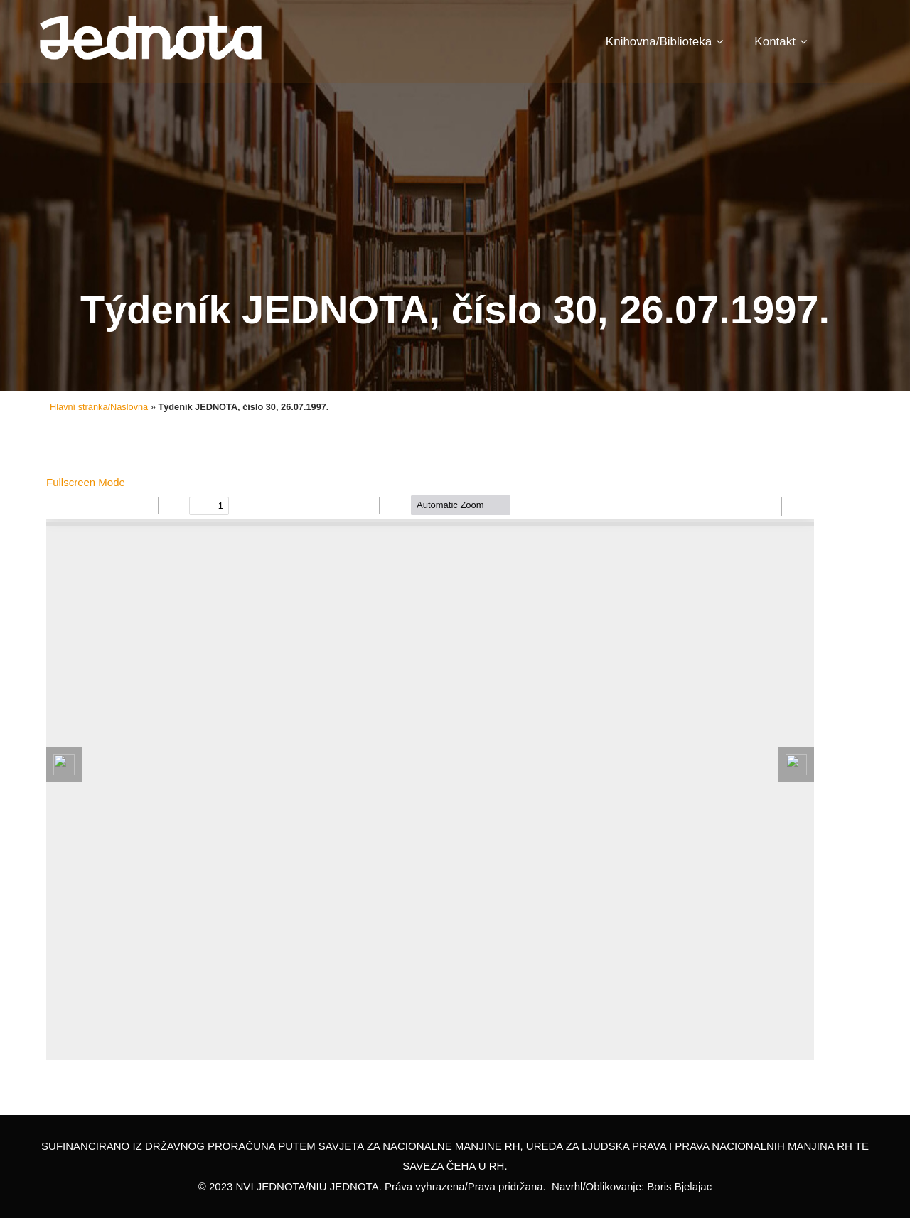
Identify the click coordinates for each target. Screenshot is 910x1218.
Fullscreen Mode (85, 482)
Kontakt (780, 41)
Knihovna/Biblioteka (664, 41)
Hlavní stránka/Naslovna (99, 406)
